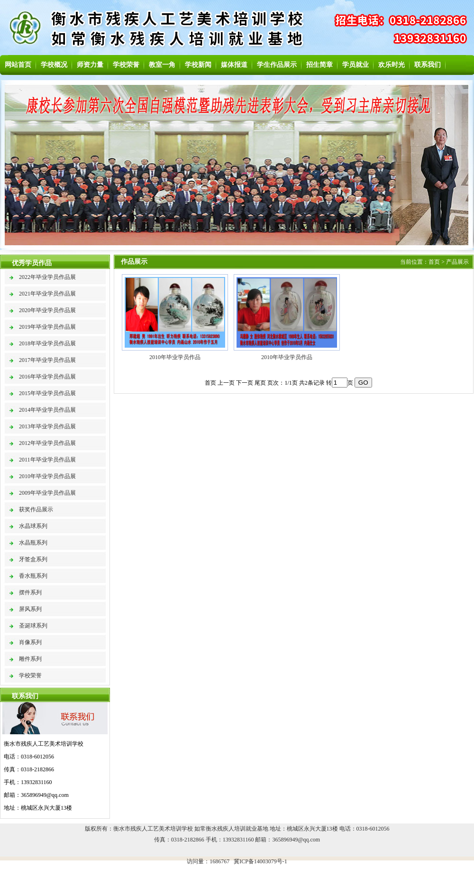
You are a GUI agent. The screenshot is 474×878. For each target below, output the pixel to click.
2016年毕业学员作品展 (47, 376)
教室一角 (162, 64)
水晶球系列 (33, 526)
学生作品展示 (277, 64)
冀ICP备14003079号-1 (260, 861)
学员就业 (355, 64)
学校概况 (54, 64)
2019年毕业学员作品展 (47, 326)
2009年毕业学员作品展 (47, 493)
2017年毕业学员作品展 (47, 360)
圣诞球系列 (33, 625)
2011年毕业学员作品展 (47, 459)
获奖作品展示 (36, 509)
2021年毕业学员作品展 (47, 293)
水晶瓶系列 (33, 542)
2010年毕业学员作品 (175, 357)
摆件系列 (30, 592)
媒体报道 (234, 64)
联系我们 (427, 64)
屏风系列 (30, 609)
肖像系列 (30, 642)
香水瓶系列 (33, 576)
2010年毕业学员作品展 (47, 476)
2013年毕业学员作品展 (47, 426)
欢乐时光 (391, 64)
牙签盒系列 (33, 559)
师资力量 (90, 64)
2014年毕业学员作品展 (47, 410)
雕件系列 (30, 659)
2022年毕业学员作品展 (47, 277)
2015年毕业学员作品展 (47, 393)
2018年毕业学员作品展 (47, 343)
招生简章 (319, 64)
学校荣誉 (126, 64)
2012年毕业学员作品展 (47, 443)
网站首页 (18, 64)
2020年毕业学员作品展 (47, 310)
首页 (434, 262)
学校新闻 (198, 64)
